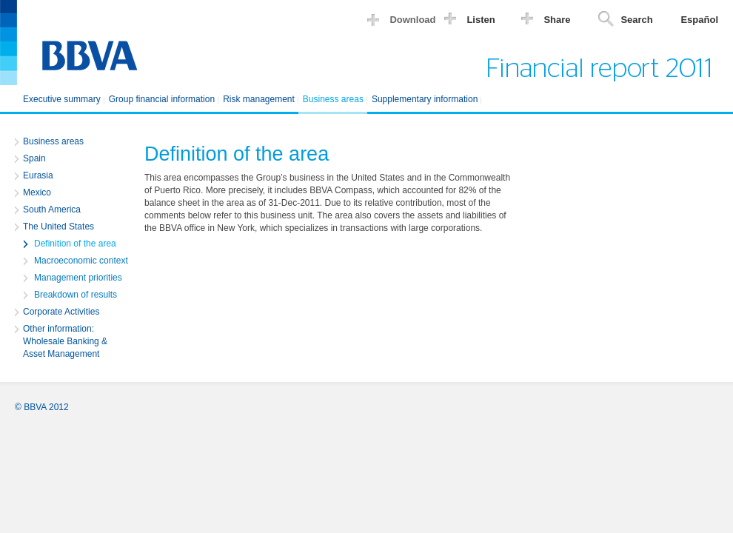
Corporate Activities (61, 311)
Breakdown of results (75, 294)
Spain (34, 158)
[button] (405, 22)
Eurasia (38, 175)
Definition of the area (75, 243)
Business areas (53, 141)
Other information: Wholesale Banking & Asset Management (65, 341)
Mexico (37, 192)
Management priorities (78, 277)
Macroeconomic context (81, 260)
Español (699, 19)
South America (52, 209)
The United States (58, 226)
